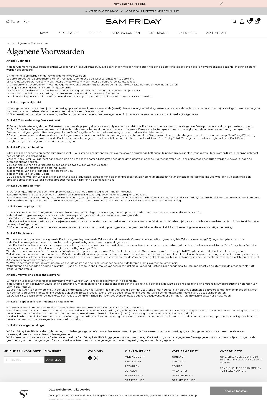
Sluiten (221, 4)
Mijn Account (135, 356)
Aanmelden (55, 359)
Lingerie (94, 33)
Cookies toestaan (236, 373)
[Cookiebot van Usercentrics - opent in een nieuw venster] (24, 393)
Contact (178, 356)
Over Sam (179, 361)
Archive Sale (216, 33)
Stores (15, 21)
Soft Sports (158, 33)
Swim (44, 33)
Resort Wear (68, 33)
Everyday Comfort (125, 33)
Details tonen (57, 392)
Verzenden (133, 361)
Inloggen (242, 21)
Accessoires (187, 33)
